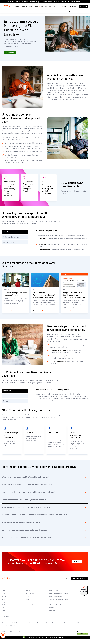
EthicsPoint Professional (53, 434)
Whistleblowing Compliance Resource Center (15, 294)
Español (4, 605)
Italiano (4, 599)
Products (17, 9)
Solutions (24, 9)
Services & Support (34, 9)
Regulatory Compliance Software (45, 14)
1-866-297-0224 (71, 5)
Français (4, 602)
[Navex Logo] (6, 9)
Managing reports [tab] (9, 242)
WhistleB (30, 433)
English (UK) (5, 594)
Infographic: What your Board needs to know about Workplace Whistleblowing (74, 295)
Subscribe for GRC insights (79, 579)
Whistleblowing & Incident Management (11, 435)
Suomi (3, 614)
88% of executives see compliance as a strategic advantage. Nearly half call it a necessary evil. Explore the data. (45, 2)
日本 (3, 608)
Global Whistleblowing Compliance (76, 435)
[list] (83, 5)
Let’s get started (10, 52)
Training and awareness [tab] (11, 237)
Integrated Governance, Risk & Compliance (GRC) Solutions (20, 14)
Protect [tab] (5, 401)
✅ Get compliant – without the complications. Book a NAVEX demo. (45, 637)
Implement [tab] (7, 391)
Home (3, 14)
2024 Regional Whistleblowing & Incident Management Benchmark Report (44, 296)
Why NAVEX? (52, 9)
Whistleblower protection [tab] (12, 232)
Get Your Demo (83, 9)
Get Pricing (73, 9)
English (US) (5, 591)
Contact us (64, 9)
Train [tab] (5, 396)
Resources (44, 9)
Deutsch (4, 597)
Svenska (4, 611)
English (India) (5, 617)
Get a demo (77, 562)
